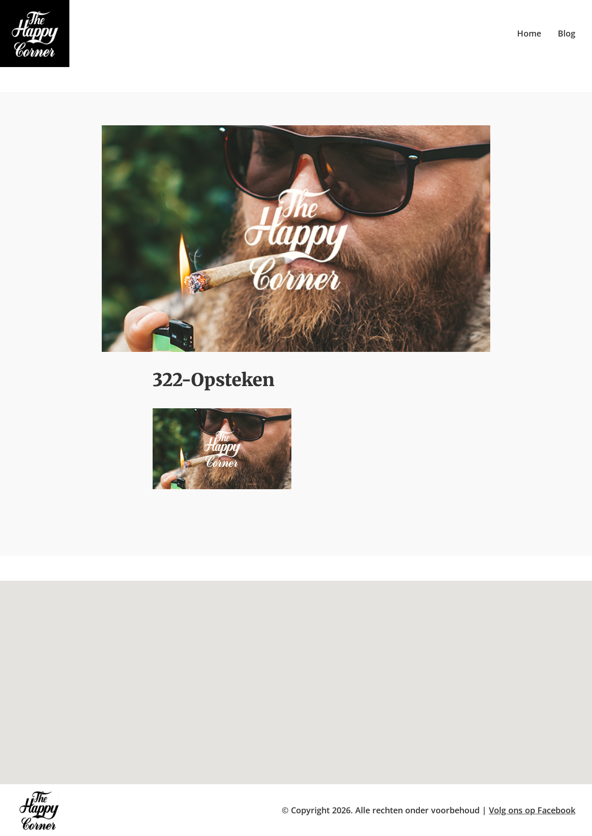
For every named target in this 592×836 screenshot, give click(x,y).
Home (529, 33)
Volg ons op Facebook (532, 810)
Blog (566, 33)
